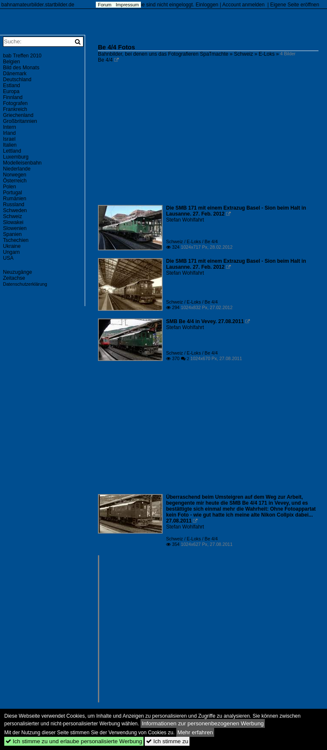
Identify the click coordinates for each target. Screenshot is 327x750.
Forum (105, 4)
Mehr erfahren (195, 732)
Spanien (12, 234)
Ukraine (11, 246)
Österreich (14, 181)
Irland (9, 133)
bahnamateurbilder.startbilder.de (37, 5)
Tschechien (16, 240)
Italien (10, 145)
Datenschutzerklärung (25, 284)
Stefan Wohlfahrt (185, 220)
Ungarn (11, 252)
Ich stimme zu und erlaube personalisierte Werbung (74, 741)
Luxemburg (16, 157)
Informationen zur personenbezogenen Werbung (203, 723)
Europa (11, 91)
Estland (11, 85)
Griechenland (18, 115)
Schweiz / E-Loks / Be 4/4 (192, 241)
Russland (13, 204)
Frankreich (15, 109)
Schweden (15, 210)
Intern (9, 127)
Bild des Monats (21, 68)
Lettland (12, 151)
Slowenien (14, 228)
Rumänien (14, 199)
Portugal (12, 193)
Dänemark (14, 74)
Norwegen (14, 175)
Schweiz (243, 54)
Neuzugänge (17, 272)
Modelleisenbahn (22, 163)
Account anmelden (243, 5)
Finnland (13, 97)
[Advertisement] (208, 140)
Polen (9, 187)
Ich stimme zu (167, 741)
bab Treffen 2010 (22, 56)
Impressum (127, 4)
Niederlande (17, 169)
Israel (9, 139)
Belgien (11, 62)
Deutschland (17, 79)
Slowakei (13, 222)
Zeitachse (14, 278)
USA (8, 258)
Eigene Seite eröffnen (294, 5)
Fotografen (15, 103)
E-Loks (267, 54)
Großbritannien (20, 121)
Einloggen (206, 5)
